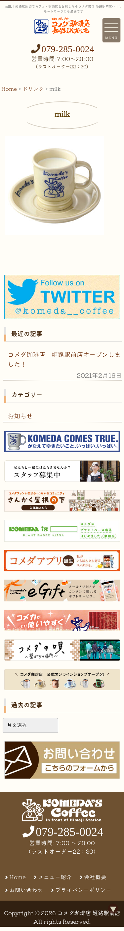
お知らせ (20, 416)
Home (17, 877)
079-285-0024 (67, 49)
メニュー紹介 (55, 877)
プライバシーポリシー (83, 890)
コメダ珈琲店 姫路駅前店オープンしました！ (64, 359)
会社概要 (95, 877)
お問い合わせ (26, 890)
